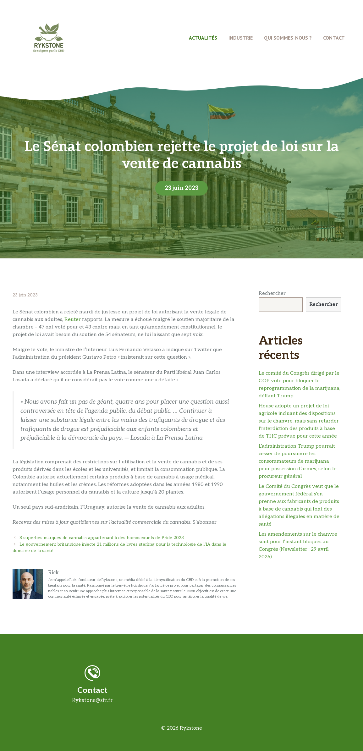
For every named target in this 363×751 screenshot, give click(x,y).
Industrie (240, 38)
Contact (334, 38)
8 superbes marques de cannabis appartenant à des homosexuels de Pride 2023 (101, 537)
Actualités (203, 38)
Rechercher (272, 293)
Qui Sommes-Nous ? (288, 38)
